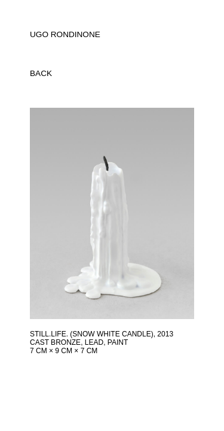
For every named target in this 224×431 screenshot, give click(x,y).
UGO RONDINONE (65, 34)
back (41, 73)
